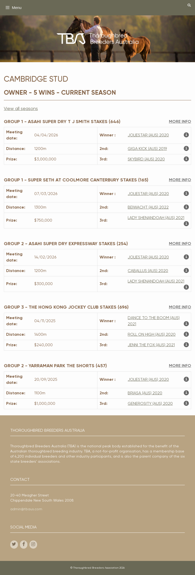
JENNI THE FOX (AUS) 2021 (151, 345)
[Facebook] (24, 544)
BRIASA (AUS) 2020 (145, 393)
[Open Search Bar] (189, 6)
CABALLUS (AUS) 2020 (148, 271)
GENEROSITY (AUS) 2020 (150, 404)
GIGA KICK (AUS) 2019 (147, 149)
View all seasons (21, 108)
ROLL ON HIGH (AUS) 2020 (152, 335)
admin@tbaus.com (26, 509)
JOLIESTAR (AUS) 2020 (148, 135)
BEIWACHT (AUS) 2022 (148, 207)
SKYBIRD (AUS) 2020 (146, 159)
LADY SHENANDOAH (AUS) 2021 (156, 218)
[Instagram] (33, 544)
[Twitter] (14, 544)
